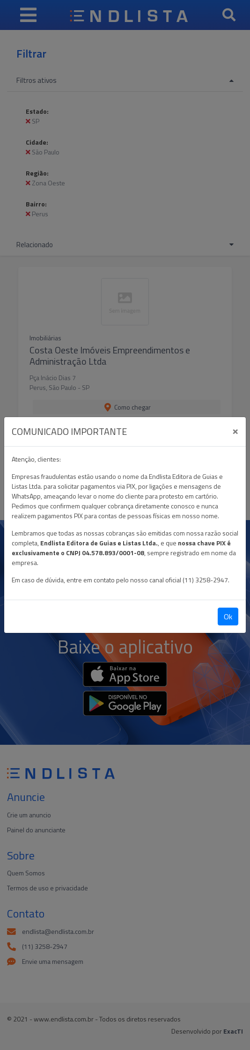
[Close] (235, 430)
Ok (228, 616)
